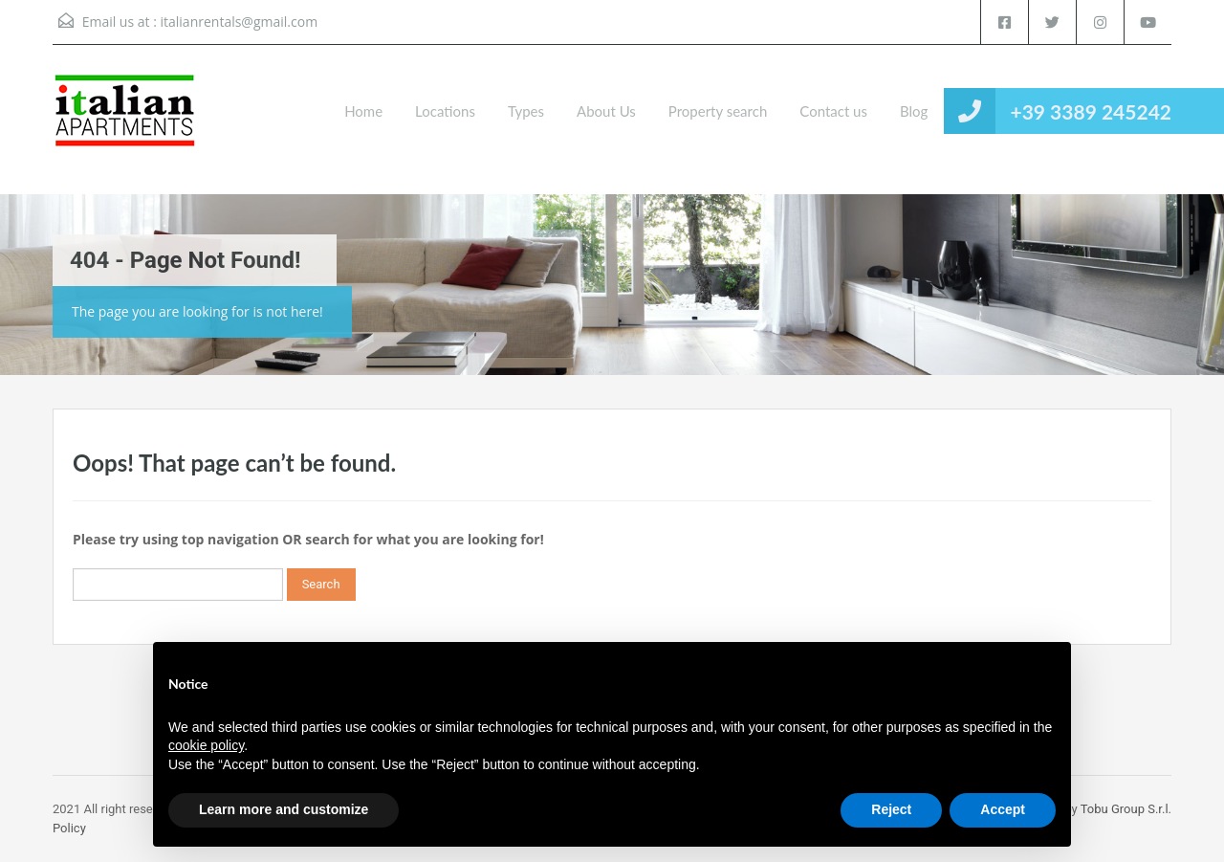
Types (526, 111)
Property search (717, 111)
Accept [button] (1002, 809)
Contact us (833, 111)
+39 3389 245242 (1090, 111)
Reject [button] (891, 809)
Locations (445, 111)
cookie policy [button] (206, 745)
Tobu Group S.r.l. (1126, 809)
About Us (606, 111)
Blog (914, 111)
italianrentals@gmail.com (238, 21)
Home (363, 111)
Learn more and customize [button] (283, 809)
